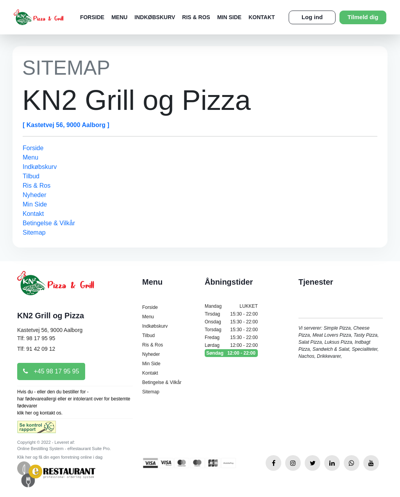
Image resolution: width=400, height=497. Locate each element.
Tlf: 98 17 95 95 (36, 338)
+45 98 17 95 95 (51, 371)
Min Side (229, 17)
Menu (119, 17)
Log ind (312, 17)
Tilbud (31, 176)
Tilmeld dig (363, 17)
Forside (92, 17)
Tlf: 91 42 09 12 (36, 349)
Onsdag (231, 322)
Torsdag (231, 330)
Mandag (231, 306)
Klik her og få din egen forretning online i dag (59, 457)
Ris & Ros (196, 17)
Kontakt (261, 17)
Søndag (231, 353)
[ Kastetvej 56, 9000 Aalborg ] (66, 125)
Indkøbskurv (154, 17)
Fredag (231, 337)
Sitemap (34, 232)
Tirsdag (231, 314)
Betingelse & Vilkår (49, 223)
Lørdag (231, 345)
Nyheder (34, 195)
